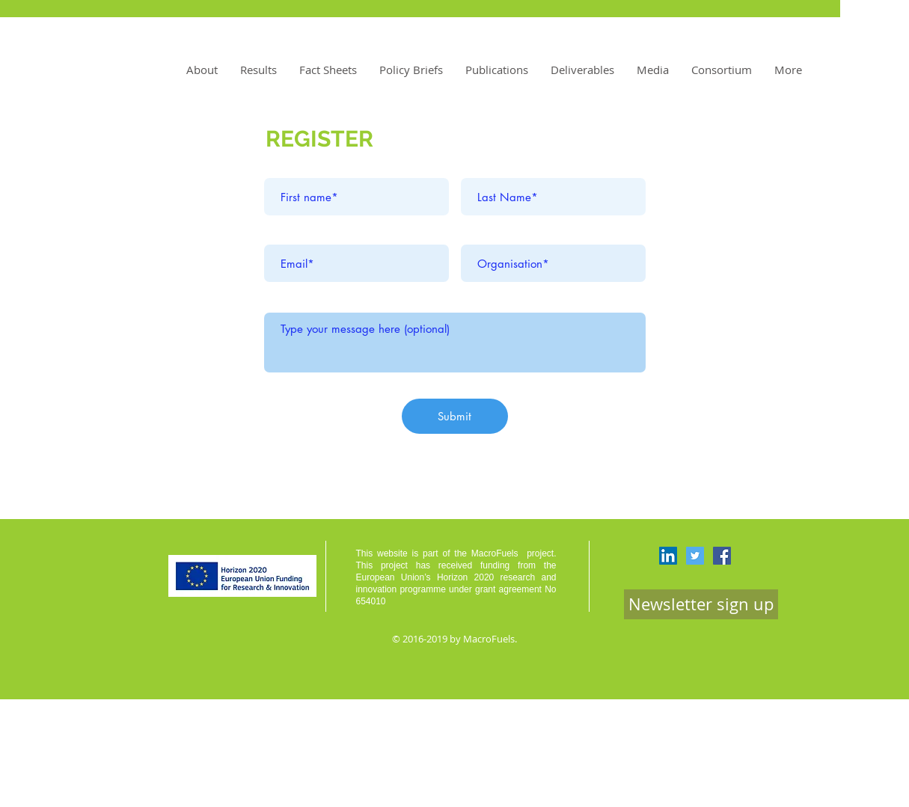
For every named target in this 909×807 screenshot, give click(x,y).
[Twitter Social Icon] (695, 556)
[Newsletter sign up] (701, 604)
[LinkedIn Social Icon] (668, 556)
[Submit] (455, 416)
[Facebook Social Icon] (722, 556)
